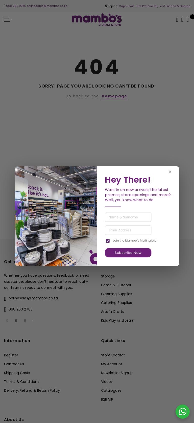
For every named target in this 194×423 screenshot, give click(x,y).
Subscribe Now (128, 252)
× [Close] (170, 172)
